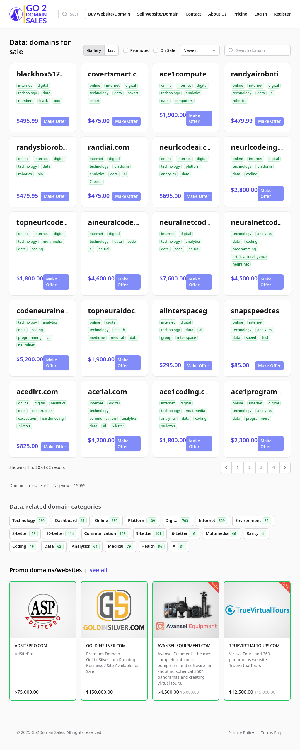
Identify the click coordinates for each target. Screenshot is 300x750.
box (57, 100)
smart (95, 100)
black (43, 100)
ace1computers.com (194, 74)
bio (40, 173)
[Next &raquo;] (285, 467)
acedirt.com (37, 391)
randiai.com (108, 147)
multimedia (52, 241)
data (46, 93)
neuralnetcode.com (193, 222)
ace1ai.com (107, 391)
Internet (213, 520)
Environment (253, 520)
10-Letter (61, 533)
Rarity (256, 533)
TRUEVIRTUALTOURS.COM (254, 645)
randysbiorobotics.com (56, 147)
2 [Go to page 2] (249, 467)
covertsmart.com (118, 74)
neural (103, 248)
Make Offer (55, 121)
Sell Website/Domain (157, 14)
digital (43, 85)
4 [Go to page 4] (273, 467)
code (132, 241)
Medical (120, 546)
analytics (193, 93)
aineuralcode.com (119, 222)
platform (121, 166)
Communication (106, 533)
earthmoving (53, 418)
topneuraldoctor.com (124, 310)
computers (184, 100)
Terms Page (272, 732)
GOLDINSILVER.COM (106, 645)
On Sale (167, 50)
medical (117, 337)
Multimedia (222, 533)
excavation (27, 418)
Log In (260, 14)
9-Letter (150, 533)
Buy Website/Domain (109, 14)
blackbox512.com (46, 74)
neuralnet (241, 264)
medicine (97, 337)
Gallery (94, 50)
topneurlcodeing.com (53, 222)
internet (25, 85)
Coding (24, 546)
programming (244, 248)
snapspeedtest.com (265, 310)
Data (54, 546)
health (119, 329)
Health (153, 546)
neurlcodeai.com (188, 147)
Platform (142, 520)
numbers (25, 100)
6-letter (118, 426)
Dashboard (71, 520)
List (111, 50)
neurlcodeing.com (262, 147)
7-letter (96, 181)
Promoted (140, 50)
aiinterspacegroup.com (200, 310)
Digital (178, 520)
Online (107, 520)
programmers (257, 418)
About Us (217, 14)
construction (42, 410)
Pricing (240, 14)
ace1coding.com (187, 391)
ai (272, 93)
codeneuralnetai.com (53, 310)
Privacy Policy (241, 732)
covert (133, 93)
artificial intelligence (250, 256)
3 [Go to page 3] (261, 467)
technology (27, 93)
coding (252, 173)
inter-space (186, 337)
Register (282, 14)
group (166, 337)
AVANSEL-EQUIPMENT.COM (184, 645)
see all (98, 570)
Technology (29, 520)
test (265, 337)
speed (251, 337)
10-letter (168, 426)
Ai (180, 546)
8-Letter (25, 533)
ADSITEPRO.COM (31, 645)
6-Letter (184, 533)
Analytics (86, 546)
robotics (239, 100)
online (95, 85)
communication (103, 418)
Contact (193, 14)
